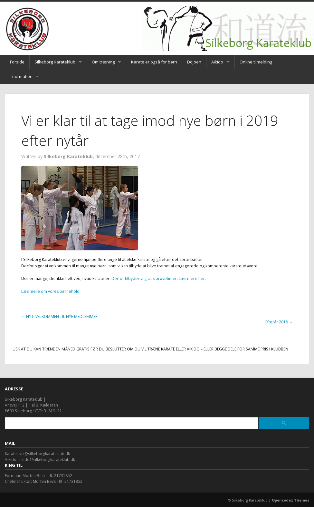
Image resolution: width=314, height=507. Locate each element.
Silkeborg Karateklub (54, 62)
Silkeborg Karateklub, (69, 156)
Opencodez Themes (290, 500)
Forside (17, 62)
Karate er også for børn (154, 62)
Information (21, 76)
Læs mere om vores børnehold (50, 291)
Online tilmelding (256, 62)
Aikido (217, 62)
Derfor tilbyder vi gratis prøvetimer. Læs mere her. (158, 278)
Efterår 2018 (279, 322)
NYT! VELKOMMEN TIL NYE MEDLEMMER (59, 316)
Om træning (103, 62)
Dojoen (194, 62)
